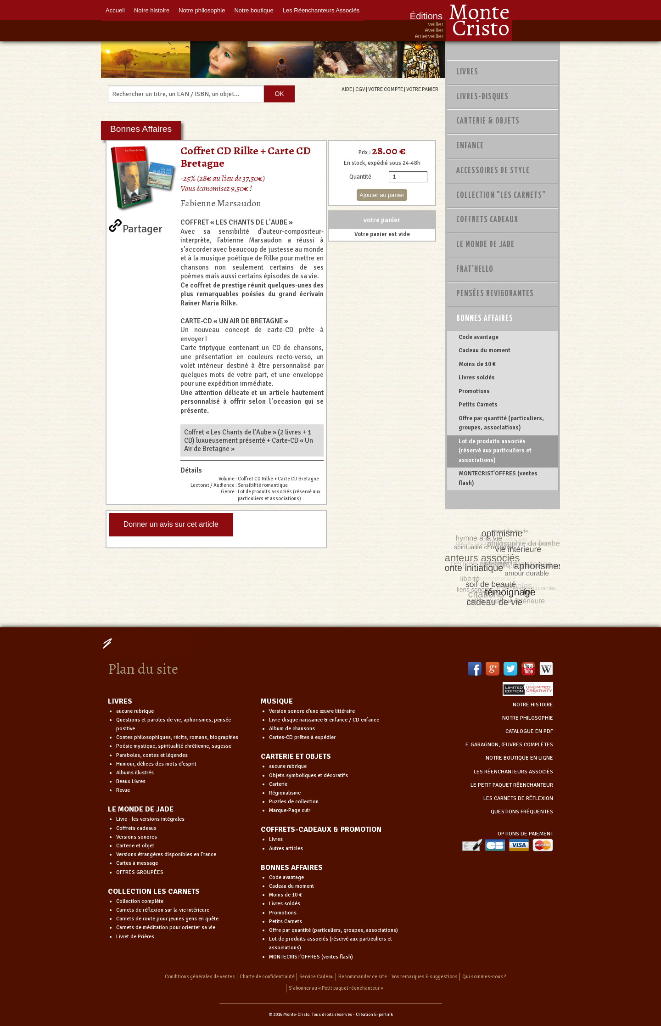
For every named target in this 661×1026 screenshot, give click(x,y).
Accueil (115, 10)
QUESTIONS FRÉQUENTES (522, 811)
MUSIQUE (277, 701)
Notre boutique (253, 10)
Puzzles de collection (294, 801)
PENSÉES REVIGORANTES (495, 294)
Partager (142, 227)
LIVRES (120, 701)
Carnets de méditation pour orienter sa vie (165, 927)
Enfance (470, 146)
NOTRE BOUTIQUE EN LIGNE (519, 758)
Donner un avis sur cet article (170, 524)
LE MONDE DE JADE (141, 809)
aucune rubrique (135, 711)
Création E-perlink (374, 1014)
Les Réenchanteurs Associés (321, 10)
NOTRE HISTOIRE (533, 704)
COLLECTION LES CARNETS (154, 891)
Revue (123, 790)
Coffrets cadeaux (136, 828)
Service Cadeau (316, 977)
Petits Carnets (478, 404)
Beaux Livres (131, 781)
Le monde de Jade (485, 245)
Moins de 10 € (477, 364)
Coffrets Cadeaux (487, 220)
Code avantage (479, 337)
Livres (467, 72)
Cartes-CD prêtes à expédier (302, 737)
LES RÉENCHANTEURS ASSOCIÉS (513, 771)
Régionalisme (285, 792)
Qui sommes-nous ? (484, 977)
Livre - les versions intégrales (150, 819)
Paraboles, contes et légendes (152, 755)
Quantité (360, 176)
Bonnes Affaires (484, 319)
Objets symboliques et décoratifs (308, 775)
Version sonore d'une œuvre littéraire (312, 711)
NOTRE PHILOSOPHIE (527, 718)
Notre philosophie (202, 10)
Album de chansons (292, 728)
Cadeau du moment (484, 350)
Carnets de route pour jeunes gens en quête (167, 918)
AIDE (347, 89)
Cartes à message (137, 863)
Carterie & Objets (488, 121)
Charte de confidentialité (267, 977)
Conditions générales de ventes (200, 977)
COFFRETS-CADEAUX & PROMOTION (321, 829)
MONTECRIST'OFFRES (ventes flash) (498, 478)
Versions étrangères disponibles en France (166, 854)
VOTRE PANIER (422, 89)
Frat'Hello (474, 269)
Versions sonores (136, 837)
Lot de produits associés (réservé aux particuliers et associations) (495, 451)
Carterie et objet (135, 845)
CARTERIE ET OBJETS (296, 756)
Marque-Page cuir (289, 810)
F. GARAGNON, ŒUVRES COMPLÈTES (509, 744)
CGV (360, 89)
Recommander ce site (362, 977)
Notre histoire (151, 10)
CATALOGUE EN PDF (529, 731)
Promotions (474, 391)
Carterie (278, 784)
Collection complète (139, 901)
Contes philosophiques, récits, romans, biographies (177, 737)
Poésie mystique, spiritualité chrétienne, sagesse (173, 746)
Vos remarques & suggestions (425, 977)
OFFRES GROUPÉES (139, 872)
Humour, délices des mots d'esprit (156, 764)
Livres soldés (477, 377)
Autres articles (286, 848)
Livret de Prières (135, 936)
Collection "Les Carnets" (501, 196)
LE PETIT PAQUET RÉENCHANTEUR (512, 785)
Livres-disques (482, 97)
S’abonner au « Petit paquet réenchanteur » (336, 988)
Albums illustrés (135, 772)
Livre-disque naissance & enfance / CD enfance (324, 719)
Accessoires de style (493, 171)
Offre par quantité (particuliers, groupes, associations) (501, 423)
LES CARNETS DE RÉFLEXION (518, 798)
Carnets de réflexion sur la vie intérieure (162, 910)
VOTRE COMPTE (385, 89)
